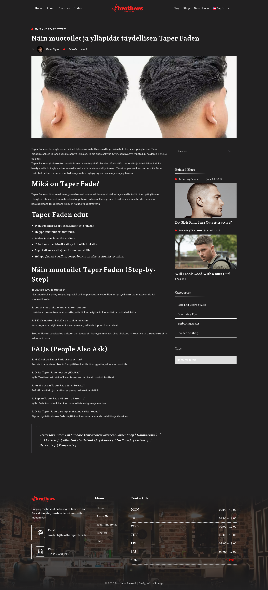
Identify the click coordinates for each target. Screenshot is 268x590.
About (51, 8)
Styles (78, 8)
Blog (176, 8)
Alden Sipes (52, 49)
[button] (202, 8)
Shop (186, 8)
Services (64, 8)
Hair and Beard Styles (50, 29)
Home (38, 8)
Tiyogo (159, 583)
